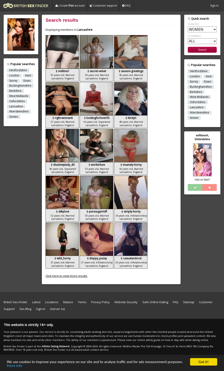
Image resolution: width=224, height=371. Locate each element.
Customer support (103, 5)
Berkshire (15, 91)
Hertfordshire (18, 70)
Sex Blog (27, 309)
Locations (51, 302)
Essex (27, 81)
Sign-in (214, 5)
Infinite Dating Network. (56, 346)
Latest (36, 302)
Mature (68, 302)
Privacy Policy (100, 302)
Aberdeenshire (19, 111)
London (14, 75)
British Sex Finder (15, 302)
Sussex (13, 116)
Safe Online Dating (155, 302)
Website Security (126, 302)
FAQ (126, 5)
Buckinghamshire (20, 85)
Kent (28, 75)
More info (14, 366)
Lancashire (16, 106)
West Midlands (18, 96)
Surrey (13, 81)
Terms (82, 302)
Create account (70, 5)
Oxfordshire (17, 101)
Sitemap (188, 302)
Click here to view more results (66, 276)
